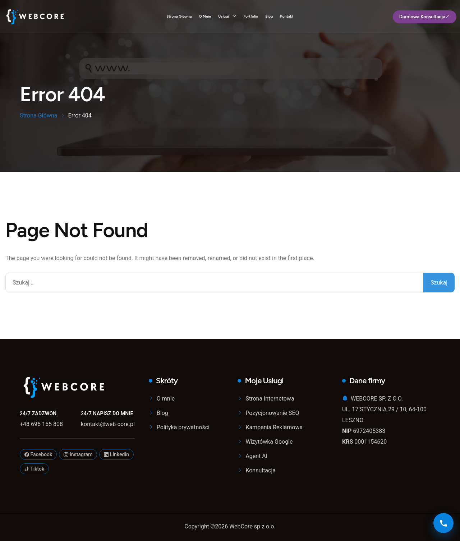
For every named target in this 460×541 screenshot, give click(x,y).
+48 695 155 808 (41, 424)
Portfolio (250, 16)
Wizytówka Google (269, 441)
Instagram (78, 454)
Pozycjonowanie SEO (272, 413)
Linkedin (116, 454)
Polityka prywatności (183, 427)
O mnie (205, 16)
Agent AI (256, 456)
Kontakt (286, 16)
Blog (269, 16)
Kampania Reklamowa (274, 427)
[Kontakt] (443, 523)
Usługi (223, 16)
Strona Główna (179, 16)
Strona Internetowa (269, 398)
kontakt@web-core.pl (108, 424)
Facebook (38, 454)
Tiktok (34, 469)
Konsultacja (260, 470)
